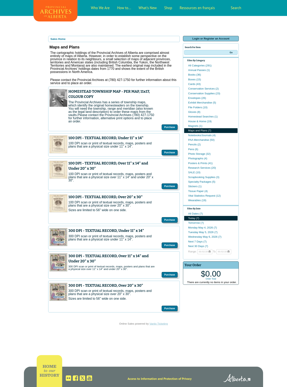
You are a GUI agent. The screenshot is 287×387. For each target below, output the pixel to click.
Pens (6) (193, 149)
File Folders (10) (197, 107)
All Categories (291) (200, 65)
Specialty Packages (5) (201, 181)
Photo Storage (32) (199, 153)
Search (236, 7)
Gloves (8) (194, 111)
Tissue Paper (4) (198, 191)
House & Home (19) (200, 121)
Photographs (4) (197, 158)
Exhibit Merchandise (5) (202, 102)
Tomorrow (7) (196, 222)
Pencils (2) (194, 144)
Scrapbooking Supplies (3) (203, 177)
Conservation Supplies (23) (204, 93)
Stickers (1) (194, 186)
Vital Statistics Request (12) (204, 195)
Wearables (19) (197, 200)
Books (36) (194, 74)
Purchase (169, 127)
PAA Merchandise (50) (201, 139)
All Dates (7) (195, 213)
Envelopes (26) (197, 98)
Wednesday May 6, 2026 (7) (204, 236)
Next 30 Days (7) (198, 246)
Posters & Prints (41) (200, 163)
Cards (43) (194, 84)
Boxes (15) (194, 79)
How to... (124, 7)
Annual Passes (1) (199, 70)
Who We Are (100, 7)
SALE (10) (194, 172)
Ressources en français (197, 7)
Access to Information (142, 379)
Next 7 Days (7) (197, 241)
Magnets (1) (195, 125)
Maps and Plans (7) (199, 130)
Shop (168, 7)
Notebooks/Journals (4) (202, 135)
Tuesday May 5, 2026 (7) (203, 232)
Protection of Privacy (177, 379)
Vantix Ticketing (158, 323)
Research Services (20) (202, 167)
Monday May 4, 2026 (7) (202, 227)
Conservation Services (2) (203, 88)
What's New (148, 7)
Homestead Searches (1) (203, 116)
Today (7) (193, 218)
